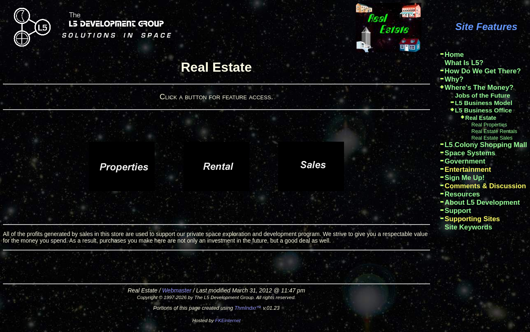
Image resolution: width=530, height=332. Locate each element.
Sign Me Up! (465, 178)
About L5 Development (482, 202)
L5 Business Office (483, 110)
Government (465, 161)
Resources (462, 194)
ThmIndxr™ (248, 308)
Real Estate (480, 118)
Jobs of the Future (482, 95)
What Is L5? (464, 63)
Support (458, 211)
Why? (454, 79)
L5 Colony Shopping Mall (486, 145)
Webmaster (176, 290)
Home (454, 54)
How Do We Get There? (483, 71)
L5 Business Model (483, 102)
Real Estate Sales (492, 138)
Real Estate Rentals (494, 131)
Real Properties (489, 125)
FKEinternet (228, 320)
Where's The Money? (479, 87)
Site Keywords (469, 227)
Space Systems (470, 153)
